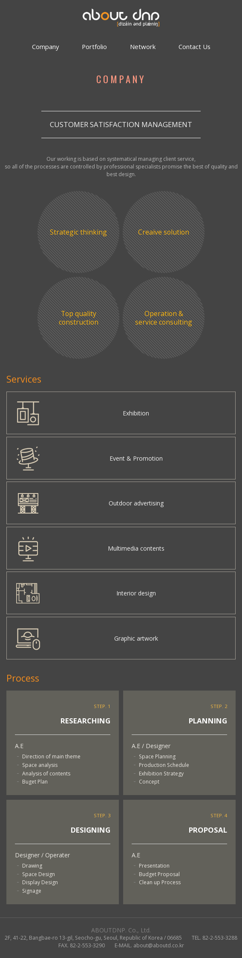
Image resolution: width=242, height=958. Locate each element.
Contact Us (194, 46)
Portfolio (94, 46)
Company (45, 46)
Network (143, 46)
